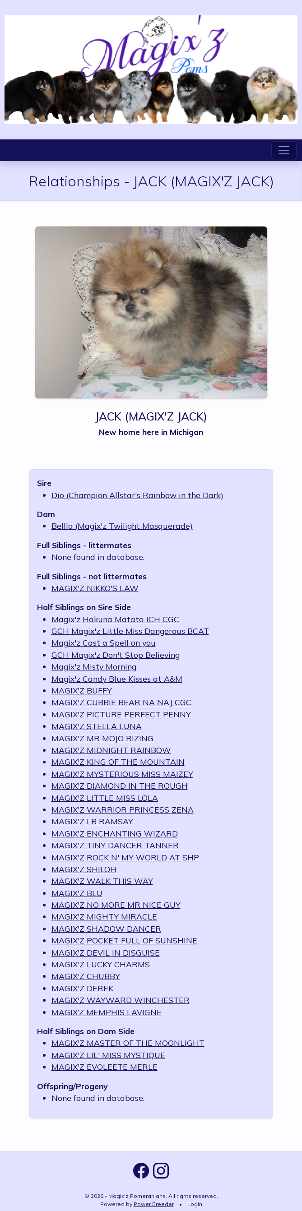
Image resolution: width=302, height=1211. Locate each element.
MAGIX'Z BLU (76, 893)
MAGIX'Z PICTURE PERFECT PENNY (121, 714)
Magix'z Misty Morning (93, 666)
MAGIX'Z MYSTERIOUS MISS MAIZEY (122, 774)
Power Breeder (154, 1204)
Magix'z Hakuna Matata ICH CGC (115, 619)
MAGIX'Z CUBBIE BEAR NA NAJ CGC (121, 702)
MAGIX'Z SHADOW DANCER (106, 929)
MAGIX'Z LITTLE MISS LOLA (104, 798)
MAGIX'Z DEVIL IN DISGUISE (105, 952)
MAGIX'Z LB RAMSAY (92, 821)
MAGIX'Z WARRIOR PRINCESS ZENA (122, 809)
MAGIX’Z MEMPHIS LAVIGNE (106, 1012)
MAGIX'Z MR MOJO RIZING (102, 738)
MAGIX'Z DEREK (82, 988)
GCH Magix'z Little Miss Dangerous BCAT (130, 631)
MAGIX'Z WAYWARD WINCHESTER (120, 1000)
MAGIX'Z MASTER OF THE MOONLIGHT (127, 1043)
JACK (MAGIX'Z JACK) (151, 416)
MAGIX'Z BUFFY (81, 690)
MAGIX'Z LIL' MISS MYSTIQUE (108, 1055)
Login (194, 1204)
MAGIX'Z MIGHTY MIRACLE (104, 916)
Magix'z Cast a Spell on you (103, 642)
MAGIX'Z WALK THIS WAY (102, 881)
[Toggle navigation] (284, 150)
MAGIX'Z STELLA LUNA (96, 726)
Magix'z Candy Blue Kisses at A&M (116, 679)
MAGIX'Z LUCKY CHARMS (100, 964)
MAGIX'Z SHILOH (83, 869)
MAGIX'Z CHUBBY (85, 976)
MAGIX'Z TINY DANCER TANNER (115, 845)
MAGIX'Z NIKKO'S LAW (95, 588)
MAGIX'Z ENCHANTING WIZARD (114, 833)
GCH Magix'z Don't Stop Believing (115, 655)
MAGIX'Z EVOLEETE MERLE (104, 1067)
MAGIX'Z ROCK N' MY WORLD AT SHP (125, 857)
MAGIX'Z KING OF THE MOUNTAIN (118, 762)
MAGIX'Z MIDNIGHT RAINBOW (111, 750)
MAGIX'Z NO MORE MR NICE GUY (116, 905)
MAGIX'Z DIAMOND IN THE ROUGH (119, 785)
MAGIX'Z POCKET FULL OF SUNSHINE (124, 940)
